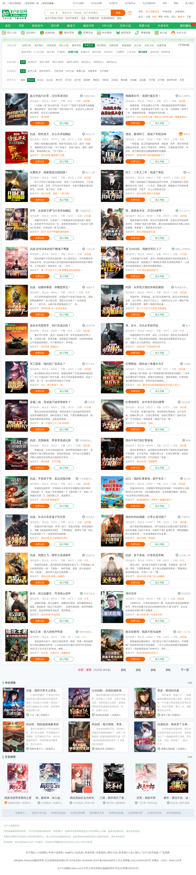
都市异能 (184, 802)
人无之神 (90, 249)
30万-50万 (45, 62)
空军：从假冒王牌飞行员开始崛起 (50, 210)
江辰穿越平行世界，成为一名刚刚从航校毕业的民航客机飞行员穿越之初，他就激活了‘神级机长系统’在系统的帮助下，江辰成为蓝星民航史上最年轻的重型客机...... (157, 262)
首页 (8, 25)
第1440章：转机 (145, 423)
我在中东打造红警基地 (139, 440)
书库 (21, 25)
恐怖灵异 (113, 45)
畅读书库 (88, 25)
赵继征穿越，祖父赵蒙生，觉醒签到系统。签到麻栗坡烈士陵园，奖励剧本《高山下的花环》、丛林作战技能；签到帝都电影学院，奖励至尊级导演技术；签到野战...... (61, 607)
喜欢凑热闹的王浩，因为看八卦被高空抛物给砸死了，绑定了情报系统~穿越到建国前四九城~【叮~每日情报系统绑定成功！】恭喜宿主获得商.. (109, 736)
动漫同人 (45, 715)
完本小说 (125, 25)
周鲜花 (96, 80)
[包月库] (51, 52)
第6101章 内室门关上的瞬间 (151, 576)
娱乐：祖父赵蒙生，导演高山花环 (50, 593)
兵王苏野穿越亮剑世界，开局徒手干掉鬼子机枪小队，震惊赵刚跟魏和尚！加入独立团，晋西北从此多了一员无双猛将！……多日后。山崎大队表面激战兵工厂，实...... (61, 300)
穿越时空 (85, 52)
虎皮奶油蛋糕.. (102, 715)
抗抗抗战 (185, 402)
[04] (153, 669)
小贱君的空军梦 (87, 211)
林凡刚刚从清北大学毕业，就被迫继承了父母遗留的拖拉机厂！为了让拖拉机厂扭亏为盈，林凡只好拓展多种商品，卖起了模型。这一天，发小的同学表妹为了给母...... (61, 377)
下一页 (185, 669)
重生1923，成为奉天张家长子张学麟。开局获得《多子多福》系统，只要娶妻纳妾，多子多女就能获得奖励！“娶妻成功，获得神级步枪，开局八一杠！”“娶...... (157, 568)
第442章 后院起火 (50, 346)
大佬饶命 (46, 802)
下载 (188, 16)
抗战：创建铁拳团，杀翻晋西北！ (50, 287)
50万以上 (86, 62)
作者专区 (163, 25)
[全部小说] (73, 52)
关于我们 (30, 852)
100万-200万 (72, 62)
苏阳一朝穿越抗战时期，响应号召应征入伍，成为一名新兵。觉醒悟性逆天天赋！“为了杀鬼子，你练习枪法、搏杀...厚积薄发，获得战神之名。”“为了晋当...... (61, 147)
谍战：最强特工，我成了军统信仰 (146, 134)
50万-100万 (58, 62)
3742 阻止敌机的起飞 (147, 270)
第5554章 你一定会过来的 (54, 308)
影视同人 (50, 749)
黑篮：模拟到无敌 (168, 690)
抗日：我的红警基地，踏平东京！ (146, 478)
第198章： (46, 117)
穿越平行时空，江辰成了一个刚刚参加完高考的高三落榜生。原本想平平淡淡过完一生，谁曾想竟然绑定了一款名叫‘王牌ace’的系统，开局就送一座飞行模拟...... (61, 224)
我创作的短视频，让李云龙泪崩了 (146, 516)
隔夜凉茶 (99, 749)
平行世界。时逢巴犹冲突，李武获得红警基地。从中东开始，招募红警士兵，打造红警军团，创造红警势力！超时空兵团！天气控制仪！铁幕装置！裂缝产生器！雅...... (156, 415)
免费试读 (39, 123)
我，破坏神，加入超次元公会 (53, 797)
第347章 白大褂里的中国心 (54, 538)
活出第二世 (184, 555)
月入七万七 (184, 211)
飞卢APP (129, 3)
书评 (164, 3)
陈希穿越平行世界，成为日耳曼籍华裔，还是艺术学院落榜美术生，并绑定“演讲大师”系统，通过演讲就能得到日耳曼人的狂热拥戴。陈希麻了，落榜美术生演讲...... (158, 224)
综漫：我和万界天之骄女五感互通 (46, 690)
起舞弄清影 (14, 802)
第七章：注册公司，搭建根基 (55, 653)
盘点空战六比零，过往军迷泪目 (49, 95)
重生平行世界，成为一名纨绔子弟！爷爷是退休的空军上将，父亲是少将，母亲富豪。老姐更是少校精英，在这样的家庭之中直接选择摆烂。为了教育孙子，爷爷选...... (61, 339)
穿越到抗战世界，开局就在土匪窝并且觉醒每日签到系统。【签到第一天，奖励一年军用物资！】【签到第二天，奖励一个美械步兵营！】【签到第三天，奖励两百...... (61, 492)
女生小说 (181, 32)
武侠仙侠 (50, 32)
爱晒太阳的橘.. (168, 749)
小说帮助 (42, 852)
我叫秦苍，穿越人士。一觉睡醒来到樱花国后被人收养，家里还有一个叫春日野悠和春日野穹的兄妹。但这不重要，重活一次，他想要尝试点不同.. (174, 703)
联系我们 (123, 852)
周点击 (31, 80)
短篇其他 (161, 45)
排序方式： (12, 80)
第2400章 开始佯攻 (50, 614)
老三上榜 (90, 172)
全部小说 (26, 45)
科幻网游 (107, 32)
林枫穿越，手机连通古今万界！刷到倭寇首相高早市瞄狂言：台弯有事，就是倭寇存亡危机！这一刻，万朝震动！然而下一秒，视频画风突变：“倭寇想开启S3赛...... (157, 109)
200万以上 (111, 62)
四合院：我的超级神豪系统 (42, 724)
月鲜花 (105, 80)
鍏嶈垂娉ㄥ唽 (32, 3)
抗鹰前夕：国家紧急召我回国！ (49, 172)
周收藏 (124, 80)
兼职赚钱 (185, 25)
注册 (148, 16)
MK (188, 172)
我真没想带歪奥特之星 (18, 797)
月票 (181, 80)
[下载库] (61, 52)
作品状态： (12, 71)
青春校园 (146, 32)
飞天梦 (142, 802)
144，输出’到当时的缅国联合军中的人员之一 (159, 385)
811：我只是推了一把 (52, 385)
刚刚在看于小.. (37, 749)
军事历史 (88, 32)
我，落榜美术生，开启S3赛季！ (145, 210)
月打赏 (68, 80)
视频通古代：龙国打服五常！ (143, 95)
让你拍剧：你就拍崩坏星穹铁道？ (112, 690)
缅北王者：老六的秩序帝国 (46, 631)
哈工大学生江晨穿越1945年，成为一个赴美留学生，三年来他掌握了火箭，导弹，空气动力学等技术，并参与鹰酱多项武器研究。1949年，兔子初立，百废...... (61, 186)
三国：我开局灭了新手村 (115, 797)
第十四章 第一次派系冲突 (149, 614)
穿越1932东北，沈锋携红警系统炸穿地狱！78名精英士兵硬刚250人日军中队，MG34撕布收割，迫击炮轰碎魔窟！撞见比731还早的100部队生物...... (157, 492)
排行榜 (55, 25)
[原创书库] (26, 52)
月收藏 (133, 80)
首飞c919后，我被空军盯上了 (143, 249)
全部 (23, 62)
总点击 (49, 80)
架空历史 (96, 52)
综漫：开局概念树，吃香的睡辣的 (97, 18)
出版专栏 (92, 71)
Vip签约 (69, 852)
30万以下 (32, 62)
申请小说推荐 (56, 852)
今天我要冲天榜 (87, 478)
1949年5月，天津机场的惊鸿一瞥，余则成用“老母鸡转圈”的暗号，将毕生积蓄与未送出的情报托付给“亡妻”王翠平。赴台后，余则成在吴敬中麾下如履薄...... (158, 607)
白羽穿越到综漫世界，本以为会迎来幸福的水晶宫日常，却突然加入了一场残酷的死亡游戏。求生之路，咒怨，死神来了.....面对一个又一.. (174, 736)
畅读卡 (181, 16)
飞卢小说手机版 (150, 852)
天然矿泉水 (89, 96)
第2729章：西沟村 (146, 538)
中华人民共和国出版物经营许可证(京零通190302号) (111, 868)
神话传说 (152, 802)
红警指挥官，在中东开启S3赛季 (145, 402)
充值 (154, 16)
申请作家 (167, 11)
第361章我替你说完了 (147, 653)
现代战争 (142, 52)
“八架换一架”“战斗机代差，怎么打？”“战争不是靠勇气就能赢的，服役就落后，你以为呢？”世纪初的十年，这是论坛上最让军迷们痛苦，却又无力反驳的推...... (62, 109)
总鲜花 (114, 80)
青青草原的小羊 (87, 632)
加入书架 (64, 123)
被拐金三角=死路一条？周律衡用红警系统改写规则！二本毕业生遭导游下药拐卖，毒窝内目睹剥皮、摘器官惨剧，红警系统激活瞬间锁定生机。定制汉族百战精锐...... (158, 377)
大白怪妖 (78, 802)
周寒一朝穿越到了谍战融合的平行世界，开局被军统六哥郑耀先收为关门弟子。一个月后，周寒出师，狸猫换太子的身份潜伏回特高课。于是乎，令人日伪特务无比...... (157, 186)
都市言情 (69, 32)
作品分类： (12, 45)
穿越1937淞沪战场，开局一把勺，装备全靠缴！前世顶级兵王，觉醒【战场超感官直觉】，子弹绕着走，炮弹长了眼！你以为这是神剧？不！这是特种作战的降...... (61, 530)
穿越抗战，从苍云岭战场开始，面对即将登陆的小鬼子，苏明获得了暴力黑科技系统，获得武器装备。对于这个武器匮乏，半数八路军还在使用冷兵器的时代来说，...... (61, 454)
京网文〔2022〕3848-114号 (167, 860)
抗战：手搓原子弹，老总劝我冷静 (50, 478)
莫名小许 (90, 134)
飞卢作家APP (149, 3)
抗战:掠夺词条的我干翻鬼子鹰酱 (49, 249)
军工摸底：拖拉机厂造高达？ (47, 363)
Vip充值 (79, 852)
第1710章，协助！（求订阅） (56, 193)
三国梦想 (119, 52)
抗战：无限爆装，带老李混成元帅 (50, 440)
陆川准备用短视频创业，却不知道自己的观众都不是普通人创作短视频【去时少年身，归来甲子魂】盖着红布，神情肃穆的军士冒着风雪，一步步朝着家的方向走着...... (157, 530)
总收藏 (142, 80)
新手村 (110, 802)
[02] (123, 669)
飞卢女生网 (96, 3)
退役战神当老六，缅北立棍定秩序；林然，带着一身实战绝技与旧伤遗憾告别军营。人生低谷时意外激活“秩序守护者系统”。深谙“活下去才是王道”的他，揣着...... (62, 645)
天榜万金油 (89, 593)
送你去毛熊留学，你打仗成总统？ (50, 325)
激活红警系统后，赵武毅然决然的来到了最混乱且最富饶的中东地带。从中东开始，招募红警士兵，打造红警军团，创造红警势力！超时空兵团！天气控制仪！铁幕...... (157, 454)
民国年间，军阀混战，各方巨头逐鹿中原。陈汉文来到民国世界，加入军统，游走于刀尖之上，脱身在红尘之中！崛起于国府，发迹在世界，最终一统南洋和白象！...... (157, 300)
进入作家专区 (152, 11)
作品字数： (12, 62)
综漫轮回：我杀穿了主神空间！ (176, 724)
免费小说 (144, 25)
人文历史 (131, 52)
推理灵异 (126, 32)
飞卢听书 (113, 3)
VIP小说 (107, 25)
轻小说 (163, 32)
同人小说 (12, 32)
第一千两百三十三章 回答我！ (56, 423)
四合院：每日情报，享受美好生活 (112, 724)
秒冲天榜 (90, 325)
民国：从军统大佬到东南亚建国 (145, 287)
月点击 (40, 80)
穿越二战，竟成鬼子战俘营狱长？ (50, 402)
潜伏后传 (131, 593)
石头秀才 (90, 517)
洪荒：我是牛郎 (146, 797)
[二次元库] (39, 52)
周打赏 (59, 80)
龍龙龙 (174, 802)
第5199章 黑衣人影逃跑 (148, 193)
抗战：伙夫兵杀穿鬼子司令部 (47, 516)
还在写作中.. (45, 71)
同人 (174, 16)
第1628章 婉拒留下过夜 (53, 155)
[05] (168, 669)
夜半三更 (165, 715)
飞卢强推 (103, 71)
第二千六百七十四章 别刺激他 (152, 308)
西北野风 (185, 593)
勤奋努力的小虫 (183, 287)
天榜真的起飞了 (87, 440)
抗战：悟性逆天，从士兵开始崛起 (50, 134)
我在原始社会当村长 (82, 797)
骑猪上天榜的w (182, 249)
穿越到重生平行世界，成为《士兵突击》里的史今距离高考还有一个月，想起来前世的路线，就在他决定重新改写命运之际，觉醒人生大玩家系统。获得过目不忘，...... (157, 339)
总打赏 (77, 80)
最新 (23, 80)
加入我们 (189, 3)
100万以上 (98, 62)
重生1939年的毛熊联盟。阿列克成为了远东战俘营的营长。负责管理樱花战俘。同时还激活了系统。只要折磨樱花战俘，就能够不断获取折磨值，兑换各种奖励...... (61, 415)
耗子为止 (90, 364)
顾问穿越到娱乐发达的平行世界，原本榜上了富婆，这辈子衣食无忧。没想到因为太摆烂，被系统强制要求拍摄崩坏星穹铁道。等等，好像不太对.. (108, 703)
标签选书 (37, 25)
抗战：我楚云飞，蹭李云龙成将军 (50, 555)
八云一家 (34, 715)
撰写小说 (112, 852)
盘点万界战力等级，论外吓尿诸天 (62, 18)
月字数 (151, 80)
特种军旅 (165, 52)
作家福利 (179, 11)
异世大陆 (89, 802)
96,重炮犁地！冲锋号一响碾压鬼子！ (155, 499)
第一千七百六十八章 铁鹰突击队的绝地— (61, 270)
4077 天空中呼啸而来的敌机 (55, 231)
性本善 (91, 402)
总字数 (161, 80)
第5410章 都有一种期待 (53, 576)
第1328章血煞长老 (146, 231)
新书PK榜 (172, 80)
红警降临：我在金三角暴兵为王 (145, 363)
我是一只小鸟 (183, 632)
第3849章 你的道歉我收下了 (151, 155)
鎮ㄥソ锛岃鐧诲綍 (12, 3)
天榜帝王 (185, 517)
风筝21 (186, 134)
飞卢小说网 (78, 3)
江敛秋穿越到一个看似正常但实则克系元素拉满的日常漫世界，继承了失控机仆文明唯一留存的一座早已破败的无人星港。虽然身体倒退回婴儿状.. (43, 703)
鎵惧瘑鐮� (48, 3)
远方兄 (187, 478)
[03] (138, 669)
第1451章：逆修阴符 (147, 461)
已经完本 (58, 71)
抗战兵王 (90, 287)
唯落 (188, 440)
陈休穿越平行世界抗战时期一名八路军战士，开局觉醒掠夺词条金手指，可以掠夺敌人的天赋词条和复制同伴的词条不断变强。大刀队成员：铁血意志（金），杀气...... (61, 262)
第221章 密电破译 (50, 499)
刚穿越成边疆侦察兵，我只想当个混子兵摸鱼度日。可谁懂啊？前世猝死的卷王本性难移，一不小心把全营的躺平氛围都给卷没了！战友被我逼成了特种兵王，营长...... (157, 645)
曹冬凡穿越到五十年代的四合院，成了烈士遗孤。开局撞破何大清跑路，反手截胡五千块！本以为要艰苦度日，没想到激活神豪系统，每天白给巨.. (43, 736)
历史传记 (108, 52)
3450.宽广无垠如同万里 (148, 346)
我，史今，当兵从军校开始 (142, 325)
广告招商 (165, 852)
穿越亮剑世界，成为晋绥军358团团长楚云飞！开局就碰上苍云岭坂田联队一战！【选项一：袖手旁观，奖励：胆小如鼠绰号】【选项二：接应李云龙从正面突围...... (62, 568)
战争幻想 (154, 52)
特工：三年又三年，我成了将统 (145, 172)
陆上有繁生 (184, 96)
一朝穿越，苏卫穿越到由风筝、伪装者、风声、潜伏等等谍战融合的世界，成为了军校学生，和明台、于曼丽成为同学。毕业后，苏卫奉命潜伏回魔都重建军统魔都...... (157, 147)
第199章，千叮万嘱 (51, 461)
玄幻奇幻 (31, 32)
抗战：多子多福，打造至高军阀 (145, 555)
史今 (188, 325)
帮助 (176, 3)
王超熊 (187, 364)
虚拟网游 (120, 802)
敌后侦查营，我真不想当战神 (143, 631)
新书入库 (32, 71)
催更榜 (86, 80)
